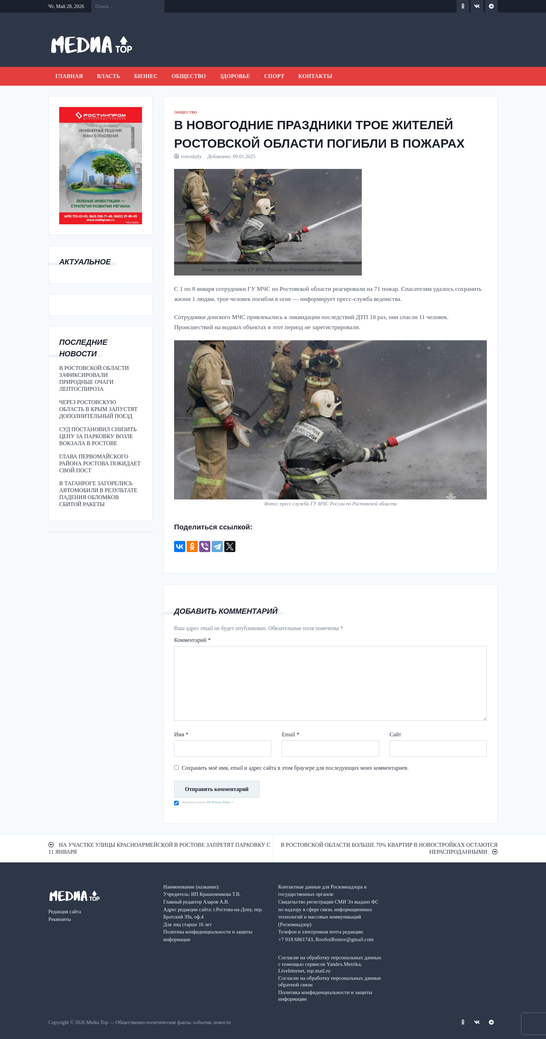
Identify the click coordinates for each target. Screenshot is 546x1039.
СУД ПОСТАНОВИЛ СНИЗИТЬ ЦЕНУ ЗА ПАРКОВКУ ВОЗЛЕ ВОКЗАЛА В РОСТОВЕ (97, 436)
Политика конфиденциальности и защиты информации (325, 995)
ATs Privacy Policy (218, 802)
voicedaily (191, 156)
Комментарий (192, 640)
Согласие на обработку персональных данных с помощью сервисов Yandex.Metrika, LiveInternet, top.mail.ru (329, 964)
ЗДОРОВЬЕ (235, 76)
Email (290, 734)
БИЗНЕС (146, 76)
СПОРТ (274, 76)
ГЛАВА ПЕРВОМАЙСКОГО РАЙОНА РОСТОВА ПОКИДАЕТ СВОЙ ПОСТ (100, 463)
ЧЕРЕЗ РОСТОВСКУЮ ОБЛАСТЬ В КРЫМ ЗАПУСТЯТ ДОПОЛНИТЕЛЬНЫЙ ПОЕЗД (98, 409)
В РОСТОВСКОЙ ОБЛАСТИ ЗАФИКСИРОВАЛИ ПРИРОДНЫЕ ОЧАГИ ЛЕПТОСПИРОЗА (94, 378)
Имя (181, 734)
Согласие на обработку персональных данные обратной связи (329, 981)
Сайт (395, 734)
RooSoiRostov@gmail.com (344, 939)
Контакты (315, 76)
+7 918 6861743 (295, 939)
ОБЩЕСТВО (189, 76)
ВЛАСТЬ (108, 76)
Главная (69, 76)
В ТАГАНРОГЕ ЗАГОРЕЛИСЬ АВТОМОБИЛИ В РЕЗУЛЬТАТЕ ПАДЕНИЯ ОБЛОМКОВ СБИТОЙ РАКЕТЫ (98, 493)
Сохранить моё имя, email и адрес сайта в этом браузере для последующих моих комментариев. (295, 768)
